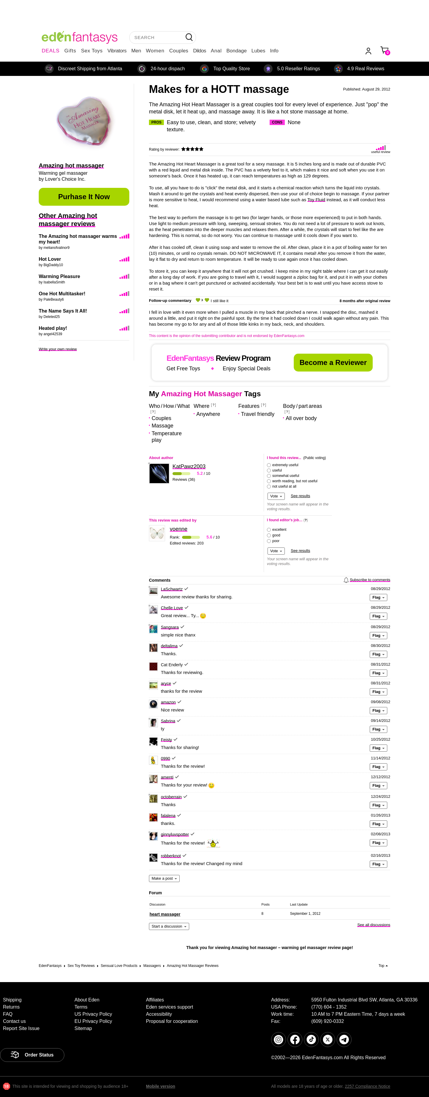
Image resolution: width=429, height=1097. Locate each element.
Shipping (12, 999)
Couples (178, 51)
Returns (11, 1006)
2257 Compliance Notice (367, 1086)
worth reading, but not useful (294, 481)
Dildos (199, 51)
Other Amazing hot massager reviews (68, 219)
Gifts (70, 51)
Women (155, 51)
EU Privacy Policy (93, 1021)
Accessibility (159, 1014)
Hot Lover (50, 259)
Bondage (236, 51)
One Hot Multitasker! (62, 293)
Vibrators (117, 51)
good (276, 535)
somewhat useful (285, 476)
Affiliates (155, 999)
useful (277, 470)
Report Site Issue (21, 1028)
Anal (216, 51)
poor (275, 541)
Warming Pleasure (59, 276)
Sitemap (83, 1028)
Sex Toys (92, 51)
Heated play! (53, 328)
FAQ (8, 1014)
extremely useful (285, 465)
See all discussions (373, 925)
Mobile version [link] (160, 1086)
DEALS (51, 51)
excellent (279, 530)
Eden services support (169, 1006)
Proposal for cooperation (172, 1021)
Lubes (258, 51)
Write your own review (58, 349)
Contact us (14, 1021)
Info (274, 51)
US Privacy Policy (93, 1014)
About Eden (87, 999)
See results (300, 496)
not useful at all (284, 486)
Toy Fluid (316, 199)
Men (136, 51)
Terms (81, 1006)
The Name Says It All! (63, 310)
